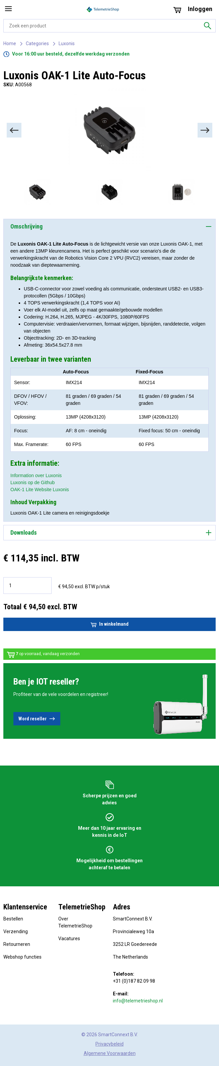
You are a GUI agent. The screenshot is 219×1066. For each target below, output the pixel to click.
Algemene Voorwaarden (110, 1053)
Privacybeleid (109, 1044)
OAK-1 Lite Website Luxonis (39, 489)
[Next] (205, 130)
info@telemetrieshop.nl (138, 1000)
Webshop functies (22, 957)
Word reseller (36, 719)
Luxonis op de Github (32, 482)
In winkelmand (109, 624)
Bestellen (13, 918)
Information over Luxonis (36, 475)
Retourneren (16, 944)
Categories (37, 43)
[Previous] (14, 130)
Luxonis (67, 43)
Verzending (15, 931)
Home (9, 43)
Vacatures (69, 938)
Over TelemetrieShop (75, 922)
